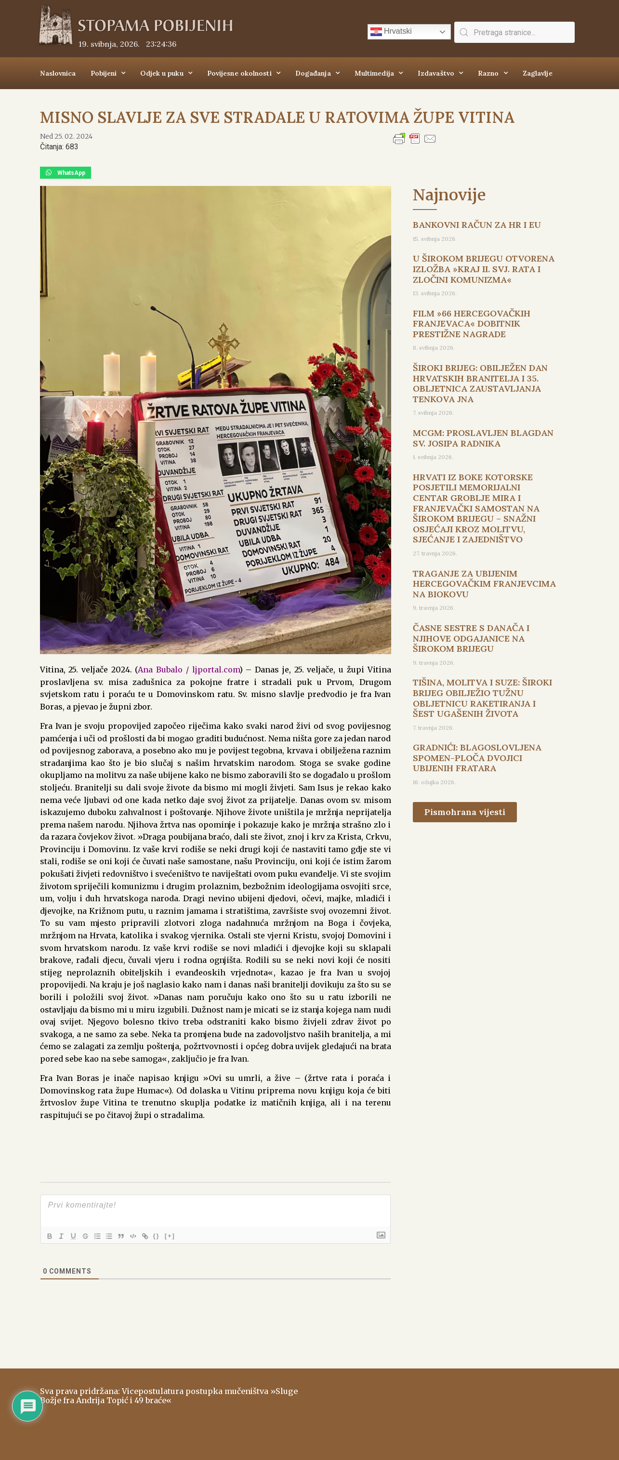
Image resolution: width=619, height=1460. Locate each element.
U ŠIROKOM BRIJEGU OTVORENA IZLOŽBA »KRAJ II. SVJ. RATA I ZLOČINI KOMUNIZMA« (483, 269)
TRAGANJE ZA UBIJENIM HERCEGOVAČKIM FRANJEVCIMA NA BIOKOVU (484, 584)
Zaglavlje (538, 73)
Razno (493, 73)
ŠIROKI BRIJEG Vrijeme (447, 1409)
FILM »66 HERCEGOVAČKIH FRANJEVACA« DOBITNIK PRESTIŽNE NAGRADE (471, 324)
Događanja (317, 73)
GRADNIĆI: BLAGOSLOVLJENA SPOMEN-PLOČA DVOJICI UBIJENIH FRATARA (477, 758)
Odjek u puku (166, 73)
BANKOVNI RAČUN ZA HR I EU (477, 224)
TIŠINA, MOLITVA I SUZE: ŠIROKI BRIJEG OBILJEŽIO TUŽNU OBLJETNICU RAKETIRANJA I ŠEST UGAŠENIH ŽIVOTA (482, 698)
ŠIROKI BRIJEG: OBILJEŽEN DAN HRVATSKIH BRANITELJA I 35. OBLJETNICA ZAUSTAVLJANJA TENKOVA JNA (480, 383)
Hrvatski (391, 32)
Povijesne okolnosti (244, 73)
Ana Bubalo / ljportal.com (188, 669)
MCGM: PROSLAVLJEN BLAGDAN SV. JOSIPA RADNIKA (483, 438)
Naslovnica (58, 73)
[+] (184, 1235)
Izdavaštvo (440, 73)
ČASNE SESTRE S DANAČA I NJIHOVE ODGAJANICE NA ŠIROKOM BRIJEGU (471, 638)
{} (170, 1235)
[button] (65, 173)
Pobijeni (108, 73)
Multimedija (379, 73)
